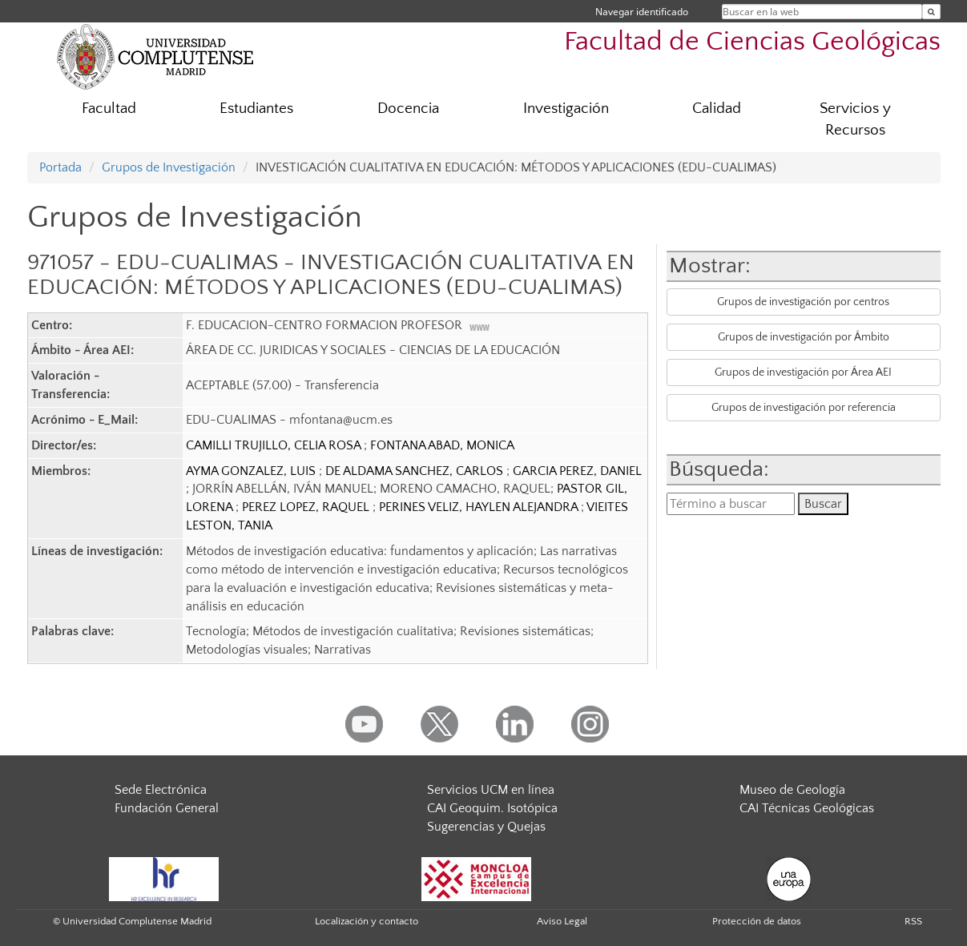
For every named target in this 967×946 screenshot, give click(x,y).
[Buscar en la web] (931, 11)
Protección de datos (756, 921)
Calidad (716, 108)
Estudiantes (256, 108)
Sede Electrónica (161, 790)
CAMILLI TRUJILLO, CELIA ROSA (275, 445)
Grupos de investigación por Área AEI (803, 372)
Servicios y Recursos (855, 119)
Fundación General (167, 808)
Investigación (566, 108)
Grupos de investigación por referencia (803, 407)
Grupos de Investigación (169, 167)
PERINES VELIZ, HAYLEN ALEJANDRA (480, 507)
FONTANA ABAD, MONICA (442, 445)
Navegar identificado (641, 11)
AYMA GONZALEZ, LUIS (252, 471)
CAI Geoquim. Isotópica (492, 808)
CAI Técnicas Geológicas (806, 808)
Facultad (109, 108)
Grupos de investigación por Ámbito (803, 337)
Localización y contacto (366, 921)
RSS (913, 921)
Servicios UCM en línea (490, 790)
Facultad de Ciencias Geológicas (752, 42)
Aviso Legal (562, 921)
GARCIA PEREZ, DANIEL (577, 471)
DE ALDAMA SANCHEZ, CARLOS (415, 471)
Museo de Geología (792, 790)
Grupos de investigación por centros (803, 302)
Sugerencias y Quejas (486, 826)
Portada (60, 167)
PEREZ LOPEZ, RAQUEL (307, 507)
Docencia (408, 108)
